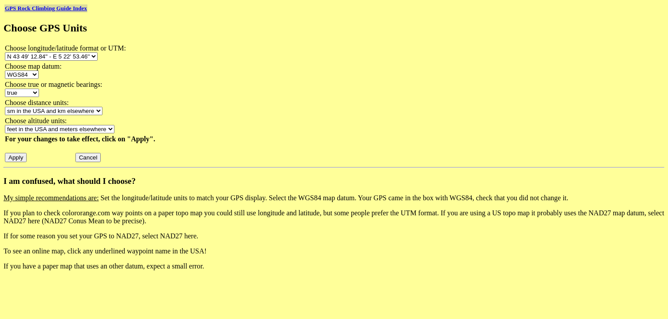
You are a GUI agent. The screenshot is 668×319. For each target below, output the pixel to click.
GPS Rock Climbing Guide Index (46, 8)
